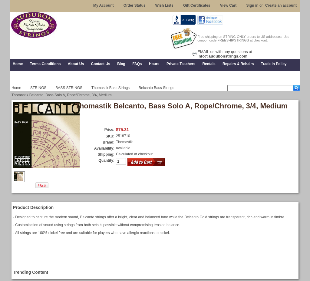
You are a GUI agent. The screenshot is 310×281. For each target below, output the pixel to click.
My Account (103, 5)
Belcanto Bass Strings (156, 88)
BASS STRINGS (68, 88)
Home (16, 88)
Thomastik (124, 142)
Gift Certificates (196, 5)
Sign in (252, 5)
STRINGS (38, 88)
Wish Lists (164, 5)
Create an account (281, 5)
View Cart (228, 5)
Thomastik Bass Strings (110, 88)
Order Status (135, 5)
